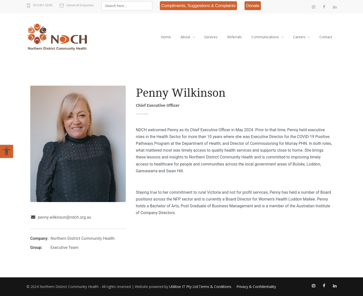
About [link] (185, 37)
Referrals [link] (234, 37)
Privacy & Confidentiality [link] (256, 286)
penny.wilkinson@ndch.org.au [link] (64, 217)
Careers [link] (299, 37)
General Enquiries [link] (80, 5)
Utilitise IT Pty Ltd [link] (183, 286)
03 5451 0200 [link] (42, 5)
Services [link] (211, 37)
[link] (6, 151)
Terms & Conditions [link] (215, 286)
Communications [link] (265, 37)
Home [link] (166, 37)
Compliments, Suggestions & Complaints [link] (198, 5)
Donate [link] (252, 5)
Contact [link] (325, 37)
